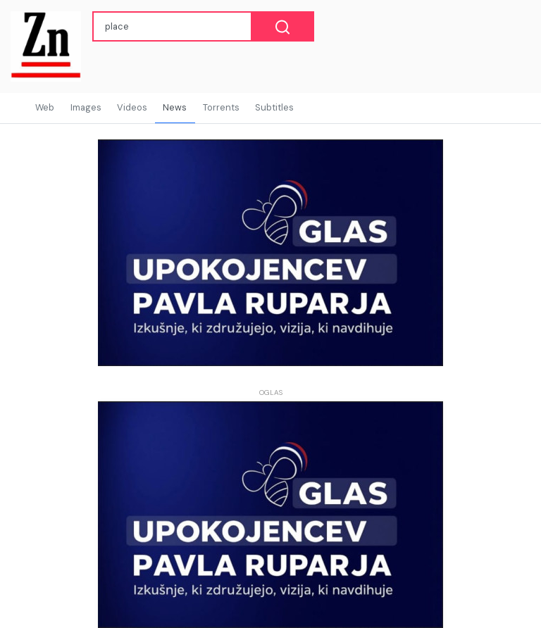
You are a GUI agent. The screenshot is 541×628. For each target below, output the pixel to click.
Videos (132, 107)
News (175, 107)
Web (44, 107)
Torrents (221, 107)
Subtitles (274, 107)
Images (85, 107)
